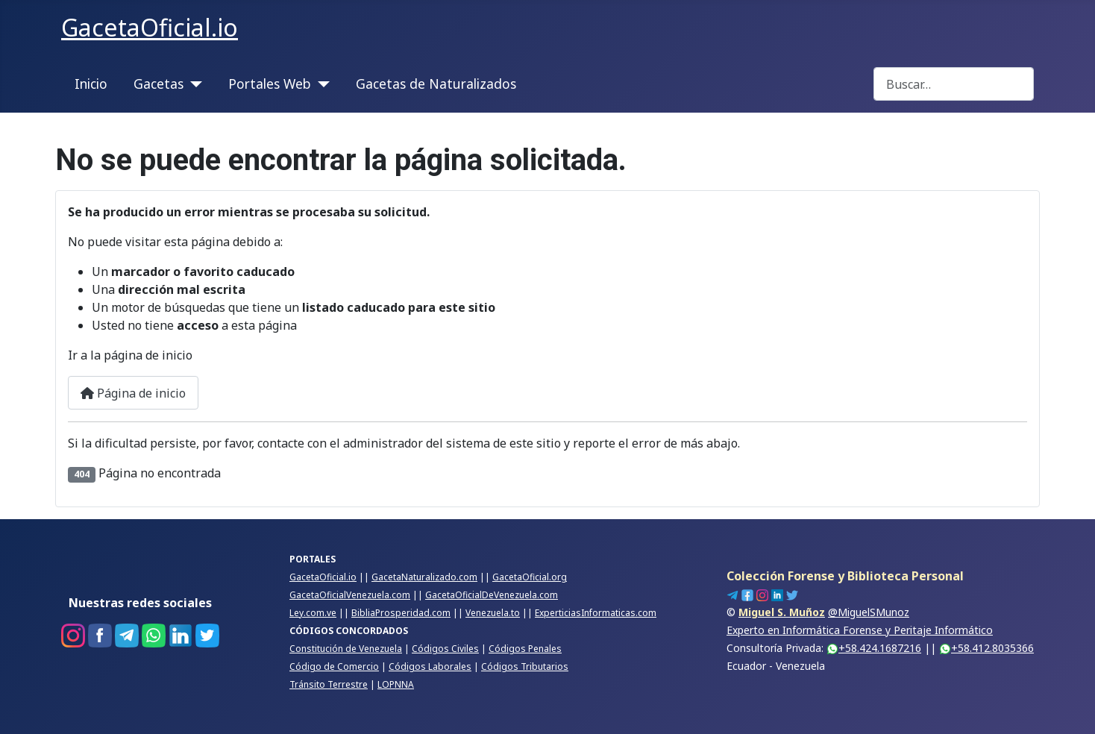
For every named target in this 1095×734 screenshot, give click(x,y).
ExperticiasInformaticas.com (595, 612)
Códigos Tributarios (524, 666)
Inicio (91, 83)
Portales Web (269, 83)
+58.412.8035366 (986, 648)
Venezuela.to (492, 612)
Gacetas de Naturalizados (436, 83)
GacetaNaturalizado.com (424, 577)
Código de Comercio (334, 666)
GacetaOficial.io (323, 577)
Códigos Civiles (445, 648)
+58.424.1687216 (873, 648)
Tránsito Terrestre (328, 684)
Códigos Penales (525, 648)
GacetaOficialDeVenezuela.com (491, 595)
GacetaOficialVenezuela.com (349, 595)
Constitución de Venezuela (345, 648)
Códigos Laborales (430, 666)
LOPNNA (395, 684)
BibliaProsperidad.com (401, 612)
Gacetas (158, 83)
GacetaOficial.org (529, 577)
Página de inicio (133, 393)
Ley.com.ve (312, 612)
